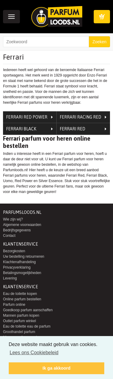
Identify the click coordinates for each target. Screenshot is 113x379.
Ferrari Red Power (26, 117)
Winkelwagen (102, 16)
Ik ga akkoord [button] (56, 368)
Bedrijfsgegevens (17, 230)
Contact (9, 236)
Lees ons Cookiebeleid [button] (34, 352)
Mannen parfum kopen (21, 315)
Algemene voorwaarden (22, 225)
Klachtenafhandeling (19, 262)
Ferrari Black (21, 128)
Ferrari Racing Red (80, 117)
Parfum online (14, 304)
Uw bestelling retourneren (23, 256)
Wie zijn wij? (13, 219)
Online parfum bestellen (22, 299)
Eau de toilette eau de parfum (26, 326)
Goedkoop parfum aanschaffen (28, 310)
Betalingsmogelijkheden (22, 273)
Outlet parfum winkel (19, 321)
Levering (10, 278)
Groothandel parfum (19, 332)
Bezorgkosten (14, 251)
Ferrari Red (72, 128)
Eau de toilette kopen (20, 294)
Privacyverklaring (16, 267)
